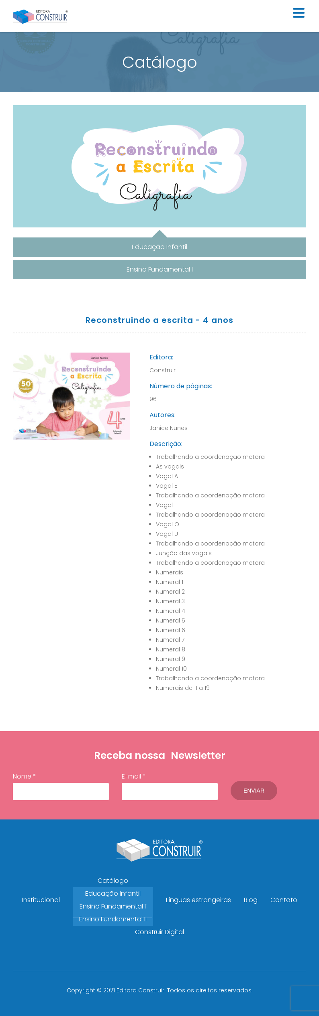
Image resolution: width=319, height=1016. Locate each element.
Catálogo (113, 880)
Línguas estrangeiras (198, 899)
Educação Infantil (113, 893)
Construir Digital (159, 932)
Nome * (61, 786)
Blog (251, 899)
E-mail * (170, 786)
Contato (283, 899)
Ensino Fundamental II (113, 919)
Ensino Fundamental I (113, 906)
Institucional (41, 899)
